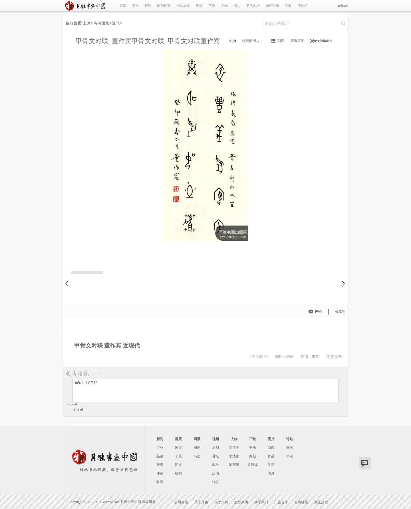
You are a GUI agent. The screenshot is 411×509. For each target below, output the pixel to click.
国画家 (234, 465)
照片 (271, 473)
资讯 (135, 6)
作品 (271, 456)
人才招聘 (221, 502)
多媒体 (252, 465)
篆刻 (252, 456)
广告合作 (281, 502)
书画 (252, 448)
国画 (197, 448)
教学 (215, 465)
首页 (122, 6)
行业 (159, 448)
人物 (224, 6)
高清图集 (102, 23)
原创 (215, 448)
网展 (197, 439)
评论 (318, 312)
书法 (197, 456)
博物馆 (302, 6)
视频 (199, 6)
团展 (178, 465)
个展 (178, 456)
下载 (211, 6)
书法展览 (183, 6)
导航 (288, 6)
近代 (116, 23)
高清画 (234, 448)
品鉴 (159, 456)
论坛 (289, 439)
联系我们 (261, 502)
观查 (159, 465)
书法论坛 (253, 6)
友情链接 (301, 502)
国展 (178, 448)
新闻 (159, 439)
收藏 (159, 482)
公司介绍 (181, 502)
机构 (178, 473)
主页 (87, 23)
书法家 (234, 456)
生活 (271, 465)
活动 (215, 473)
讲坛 (215, 456)
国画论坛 (272, 6)
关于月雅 (201, 502)
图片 (236, 6)
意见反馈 (321, 502)
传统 (215, 482)
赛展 (147, 6)
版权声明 (241, 502)
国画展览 (164, 6)
